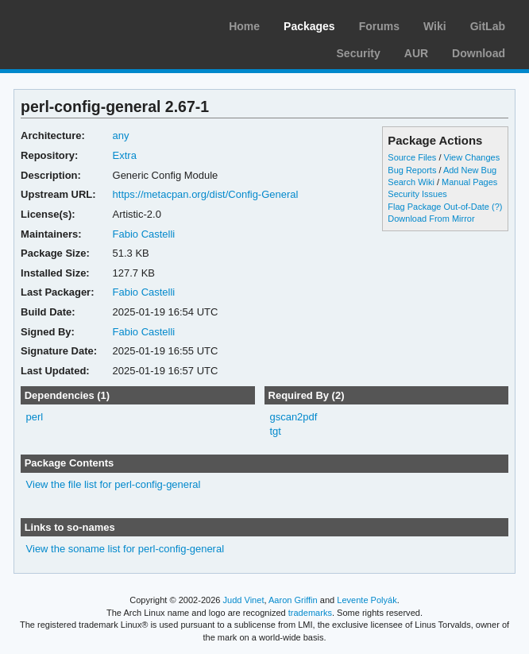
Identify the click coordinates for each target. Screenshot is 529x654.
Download (478, 53)
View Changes (472, 157)
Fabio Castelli (144, 234)
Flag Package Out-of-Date (438, 206)
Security (358, 53)
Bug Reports (412, 170)
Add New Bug (469, 170)
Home (244, 26)
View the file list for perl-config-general (113, 484)
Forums (379, 26)
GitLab (487, 26)
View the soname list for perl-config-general (125, 549)
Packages (309, 26)
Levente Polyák (366, 600)
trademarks (310, 612)
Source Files (412, 157)
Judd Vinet (243, 600)
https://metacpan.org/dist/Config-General (206, 194)
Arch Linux (87, 24)
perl (35, 417)
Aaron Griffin (293, 600)
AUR (416, 53)
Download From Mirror (431, 218)
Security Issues (417, 194)
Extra (125, 155)
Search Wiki (411, 182)
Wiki (434, 26)
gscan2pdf (293, 417)
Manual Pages (469, 182)
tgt (274, 431)
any (121, 135)
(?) (497, 206)
